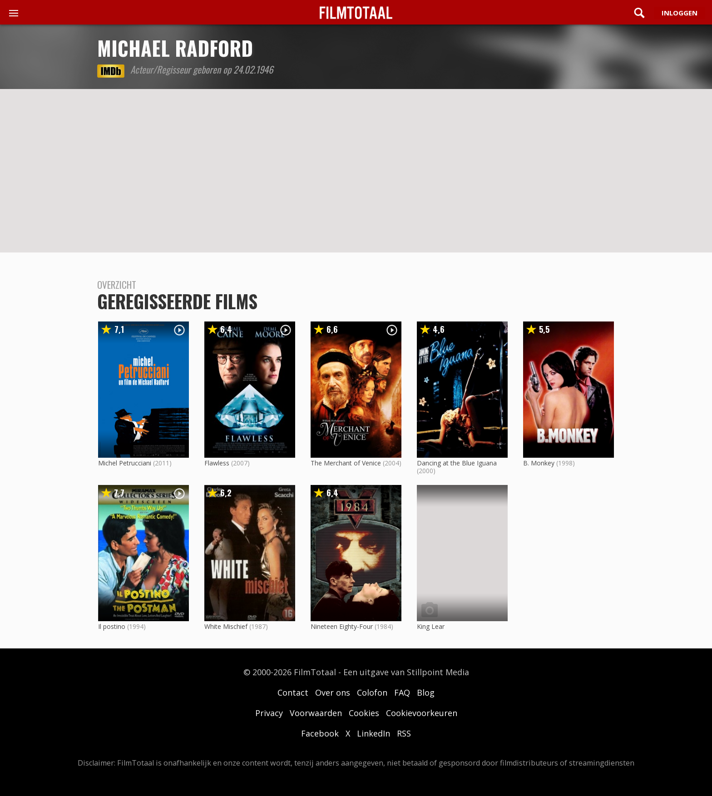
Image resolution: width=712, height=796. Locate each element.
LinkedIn (373, 733)
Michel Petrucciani (124, 463)
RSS (404, 733)
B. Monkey (538, 463)
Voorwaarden (316, 712)
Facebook (320, 733)
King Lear (431, 626)
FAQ (402, 692)
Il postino (111, 626)
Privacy (269, 712)
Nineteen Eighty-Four (342, 626)
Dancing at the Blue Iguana (457, 463)
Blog (426, 692)
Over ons (332, 692)
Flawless (216, 463)
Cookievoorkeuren (421, 712)
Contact (292, 692)
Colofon (372, 692)
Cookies (364, 712)
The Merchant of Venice (346, 463)
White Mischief (225, 626)
